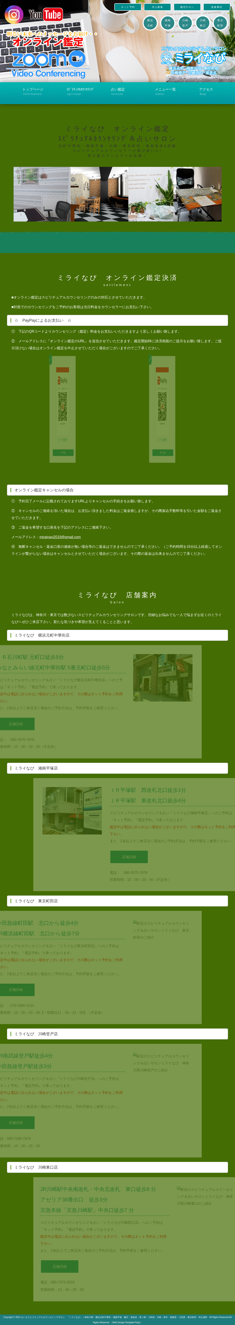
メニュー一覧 (169, 91)
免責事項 (216, 7)
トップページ (36, 91)
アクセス (213, 91)
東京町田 (220, 23)
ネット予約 (128, 7)
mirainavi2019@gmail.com (60, 537)
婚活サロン (187, 7)
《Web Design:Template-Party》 (126, 1322)
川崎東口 (203, 23)
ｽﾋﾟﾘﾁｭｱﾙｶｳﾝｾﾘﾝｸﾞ (81, 91)
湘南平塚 (168, 23)
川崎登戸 (185, 23)
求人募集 (157, 7)
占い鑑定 (125, 91)
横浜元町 (150, 23)
